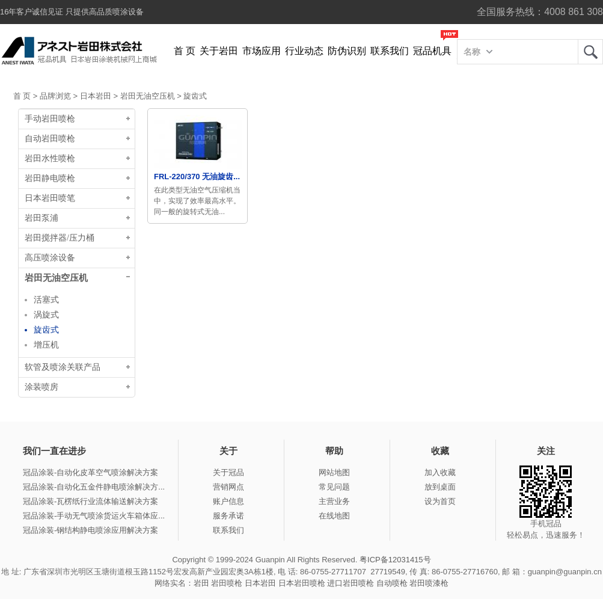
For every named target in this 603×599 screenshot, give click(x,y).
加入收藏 (440, 472)
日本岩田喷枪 (301, 583)
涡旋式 (46, 314)
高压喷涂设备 (50, 257)
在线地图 (334, 515)
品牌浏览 (55, 95)
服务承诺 (228, 515)
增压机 (46, 344)
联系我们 (389, 51)
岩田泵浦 (41, 218)
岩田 (590, 52)
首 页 (184, 51)
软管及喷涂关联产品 (62, 367)
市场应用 (261, 51)
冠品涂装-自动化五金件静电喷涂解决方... (94, 486)
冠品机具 (432, 51)
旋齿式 (195, 95)
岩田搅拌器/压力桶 (59, 237)
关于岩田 (219, 51)
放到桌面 (440, 486)
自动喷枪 (392, 583)
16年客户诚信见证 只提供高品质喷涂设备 (72, 11)
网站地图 (334, 472)
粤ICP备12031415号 (395, 559)
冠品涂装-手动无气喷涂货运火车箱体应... (94, 515)
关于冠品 (228, 472)
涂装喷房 (41, 387)
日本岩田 (95, 95)
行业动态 (304, 51)
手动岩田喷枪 (50, 118)
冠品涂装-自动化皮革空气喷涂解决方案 (90, 472)
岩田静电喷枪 (50, 178)
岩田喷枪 (226, 583)
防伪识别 (347, 51)
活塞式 (46, 299)
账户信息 (228, 501)
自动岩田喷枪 (50, 138)
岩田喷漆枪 (428, 583)
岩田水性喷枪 (50, 158)
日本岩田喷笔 (50, 198)
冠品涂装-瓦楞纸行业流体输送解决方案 (90, 501)
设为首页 (440, 501)
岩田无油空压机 (147, 95)
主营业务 (334, 501)
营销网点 (228, 486)
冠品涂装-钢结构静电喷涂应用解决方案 (90, 530)
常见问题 (334, 486)
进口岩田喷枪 (350, 583)
